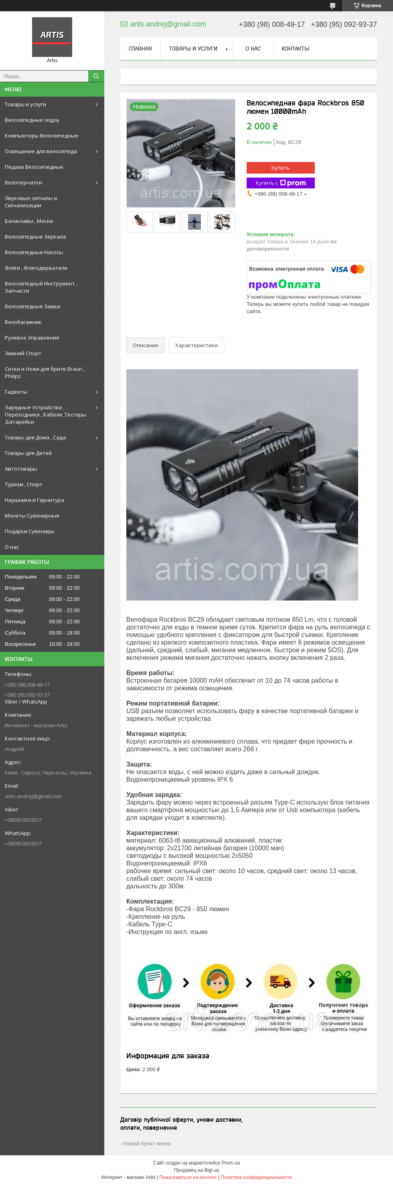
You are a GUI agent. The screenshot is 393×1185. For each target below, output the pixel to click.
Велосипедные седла (32, 119)
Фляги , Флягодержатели (36, 267)
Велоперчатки (23, 182)
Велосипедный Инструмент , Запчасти (41, 287)
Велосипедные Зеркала (35, 236)
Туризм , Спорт (24, 484)
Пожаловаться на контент (188, 1177)
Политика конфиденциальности (256, 1177)
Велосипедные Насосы (34, 252)
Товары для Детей (28, 453)
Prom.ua (231, 1163)
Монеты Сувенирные (32, 515)
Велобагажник (23, 322)
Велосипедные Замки (32, 306)
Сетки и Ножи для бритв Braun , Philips (45, 372)
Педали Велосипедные (34, 166)
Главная (140, 48)
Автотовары (21, 468)
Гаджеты (16, 391)
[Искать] (96, 76)
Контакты (295, 48)
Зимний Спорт (23, 353)
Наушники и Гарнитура (34, 500)
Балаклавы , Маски (29, 220)
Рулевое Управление (32, 337)
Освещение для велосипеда (41, 151)
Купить (280, 167)
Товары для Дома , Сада (35, 437)
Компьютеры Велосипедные (41, 135)
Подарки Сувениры (30, 531)
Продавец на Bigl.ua (196, 1170)
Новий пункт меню (147, 1143)
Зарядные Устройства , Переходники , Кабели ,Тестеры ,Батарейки (45, 414)
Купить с (281, 183)
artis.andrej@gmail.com (33, 796)
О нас (12, 546)
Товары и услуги (25, 104)
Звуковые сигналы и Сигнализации (31, 201)
